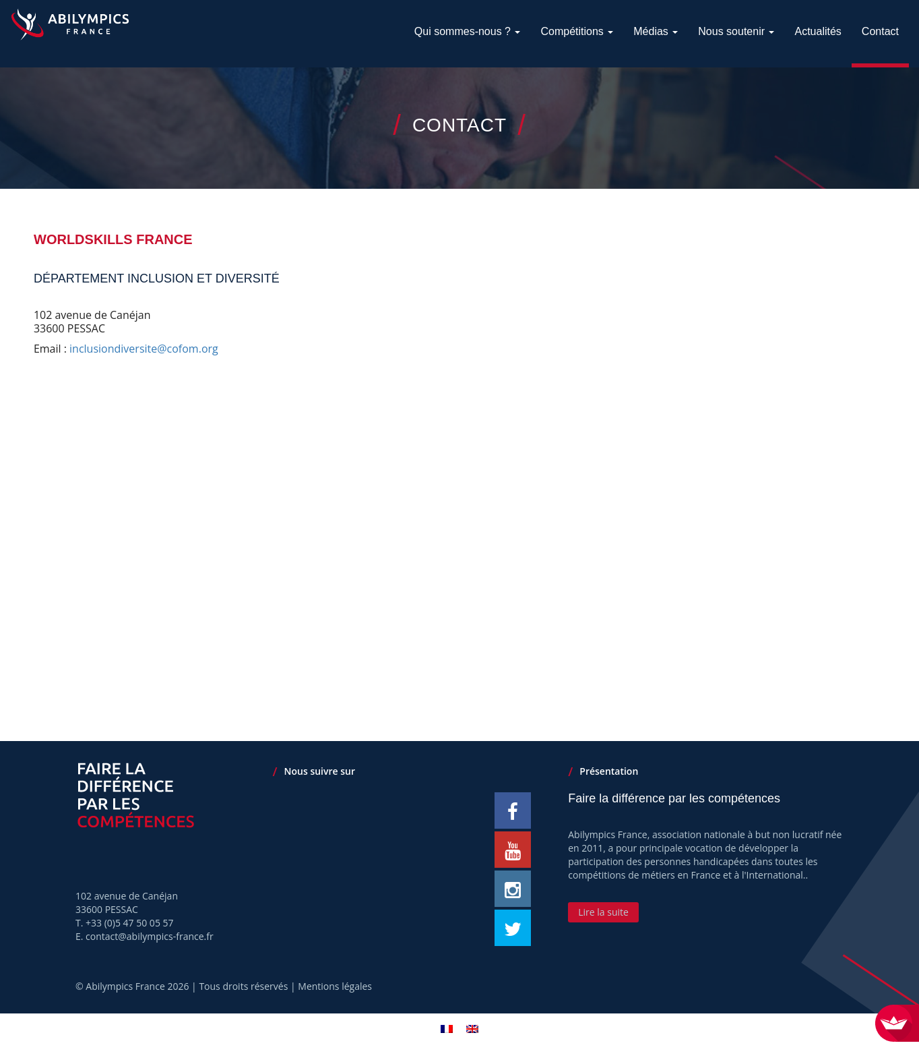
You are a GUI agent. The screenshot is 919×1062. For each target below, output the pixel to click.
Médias (655, 31)
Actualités (817, 31)
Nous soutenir (736, 31)
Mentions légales (335, 986)
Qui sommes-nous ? (467, 31)
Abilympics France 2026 (137, 986)
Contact (880, 31)
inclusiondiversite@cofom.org (143, 348)
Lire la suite (603, 912)
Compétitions (576, 31)
